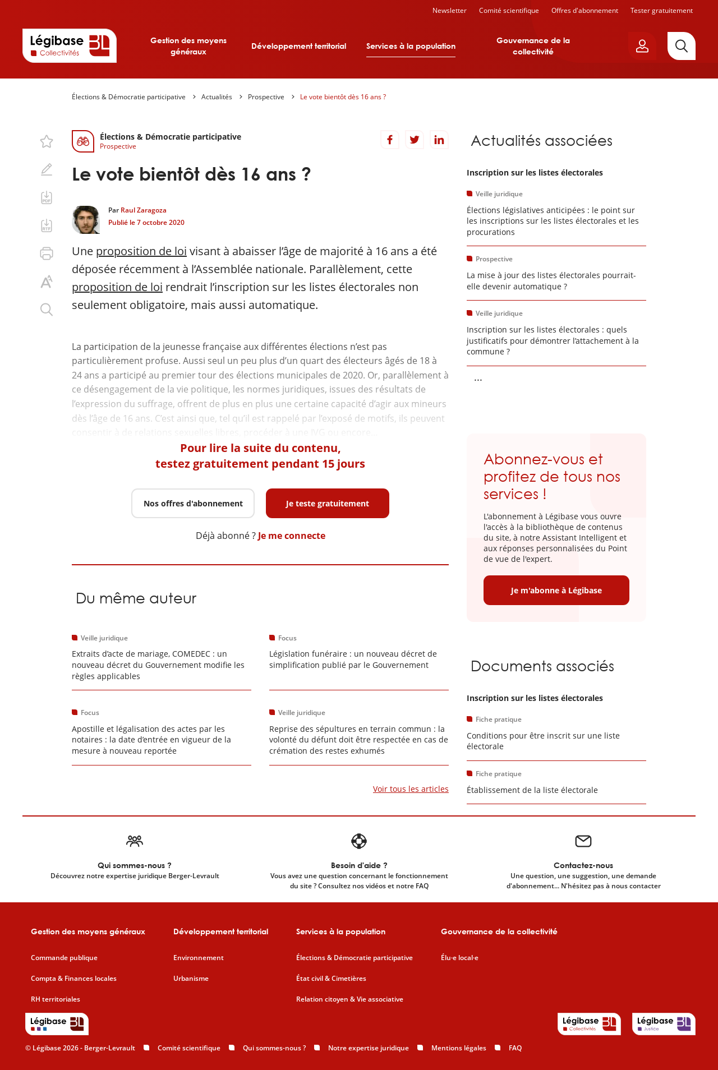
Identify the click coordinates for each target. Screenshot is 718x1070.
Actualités (216, 97)
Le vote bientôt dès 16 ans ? (343, 97)
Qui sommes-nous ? (274, 1048)
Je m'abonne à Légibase (556, 590)
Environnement (198, 957)
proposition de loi (141, 251)
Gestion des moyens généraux (188, 45)
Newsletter (449, 10)
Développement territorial (298, 45)
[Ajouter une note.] (46, 169)
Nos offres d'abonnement (193, 503)
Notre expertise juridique (368, 1048)
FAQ (515, 1048)
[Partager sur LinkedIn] (439, 139)
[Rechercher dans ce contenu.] (46, 309)
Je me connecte (291, 535)
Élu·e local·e (459, 957)
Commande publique (64, 957)
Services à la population (410, 45)
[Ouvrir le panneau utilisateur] (642, 46)
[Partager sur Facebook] (389, 139)
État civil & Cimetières (331, 978)
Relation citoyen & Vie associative (349, 999)
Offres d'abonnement (584, 10)
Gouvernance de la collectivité (533, 45)
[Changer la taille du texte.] (46, 281)
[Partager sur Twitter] (414, 139)
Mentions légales (458, 1048)
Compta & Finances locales (74, 978)
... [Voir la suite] (478, 377)
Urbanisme (191, 978)
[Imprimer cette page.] (46, 253)
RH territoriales (55, 999)
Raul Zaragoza (144, 210)
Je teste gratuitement (327, 503)
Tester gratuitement (661, 10)
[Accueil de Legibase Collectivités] (69, 45)
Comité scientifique (509, 10)
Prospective (266, 97)
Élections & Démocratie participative (129, 97)
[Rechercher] (682, 46)
